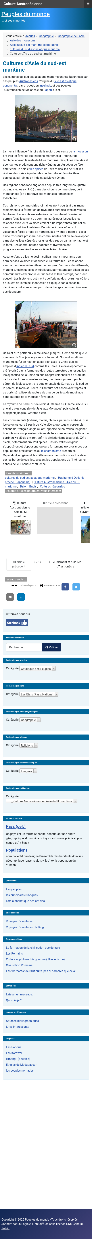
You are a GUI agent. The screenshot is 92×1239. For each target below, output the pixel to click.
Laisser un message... (20, 994)
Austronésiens (28, 81)
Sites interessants (17, 1026)
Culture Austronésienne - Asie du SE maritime (20, 518)
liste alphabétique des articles (25, 901)
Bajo (23, 486)
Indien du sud (25, 366)
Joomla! (6, 1224)
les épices (37, 169)
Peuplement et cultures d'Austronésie (65, 564)
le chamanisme (51, 451)
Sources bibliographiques (22, 1021)
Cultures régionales (52, 486)
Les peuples (14, 889)
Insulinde (45, 85)
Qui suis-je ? (14, 1000)
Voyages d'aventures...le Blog (25, 927)
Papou (47, 90)
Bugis (33, 486)
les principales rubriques (22, 895)
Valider (51, 647)
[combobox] (24, 647)
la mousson (80, 151)
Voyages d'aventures (19, 921)
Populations (17, 850)
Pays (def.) (16, 826)
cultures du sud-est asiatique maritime (30, 477)
